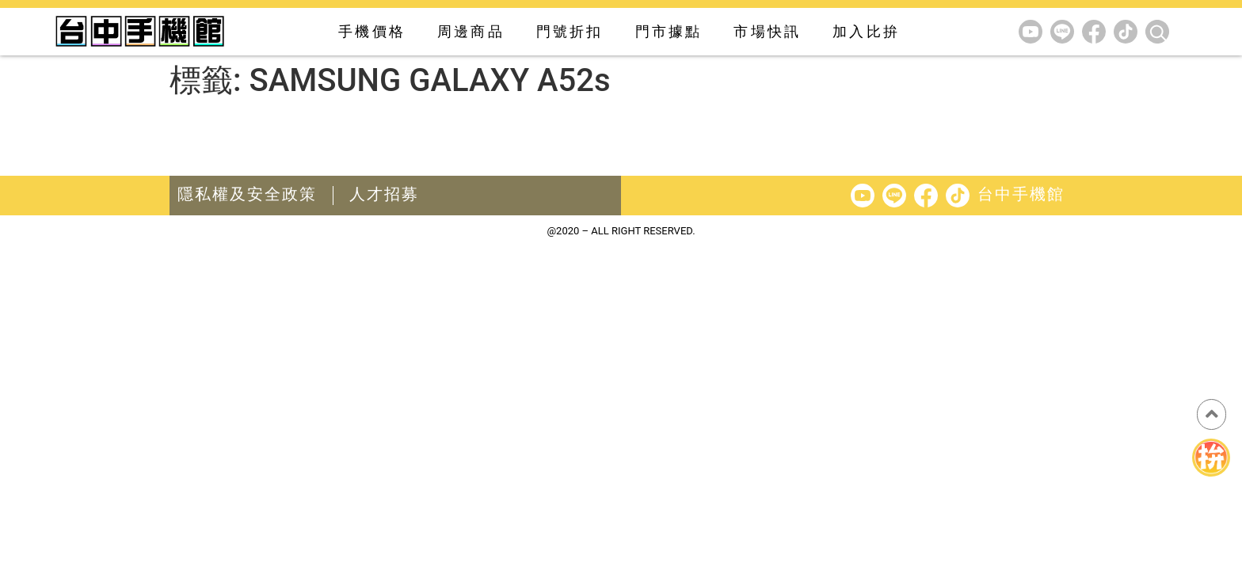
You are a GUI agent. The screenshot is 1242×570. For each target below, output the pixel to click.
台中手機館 (1021, 193)
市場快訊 (767, 31)
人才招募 (384, 193)
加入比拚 (866, 31)
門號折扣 (570, 31)
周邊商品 (471, 31)
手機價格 (372, 31)
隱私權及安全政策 (247, 193)
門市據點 (669, 31)
